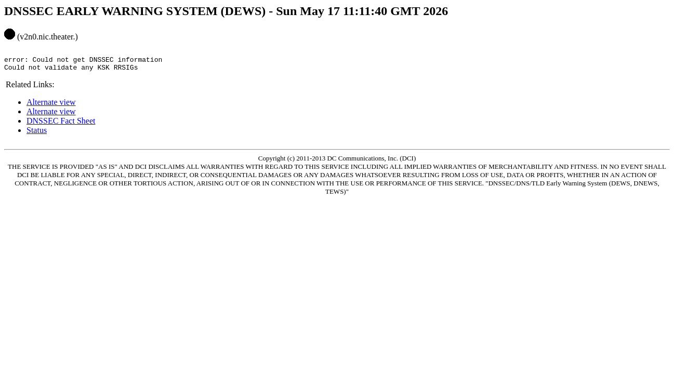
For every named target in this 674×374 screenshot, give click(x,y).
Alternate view (51, 106)
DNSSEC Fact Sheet (61, 125)
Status (37, 134)
